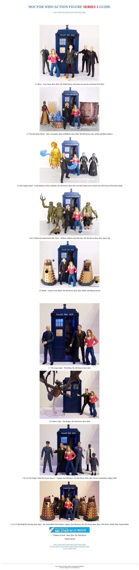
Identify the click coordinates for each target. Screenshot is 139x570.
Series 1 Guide (57, 12)
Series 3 (67, 546)
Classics (76, 546)
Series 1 (58, 546)
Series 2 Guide (65, 12)
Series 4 (72, 546)
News (74, 548)
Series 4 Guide (82, 12)
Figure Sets (82, 546)
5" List (64, 548)
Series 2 (62, 546)
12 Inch (87, 546)
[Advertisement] (40, 2)
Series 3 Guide (73, 12)
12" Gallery (70, 548)
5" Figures (52, 546)
